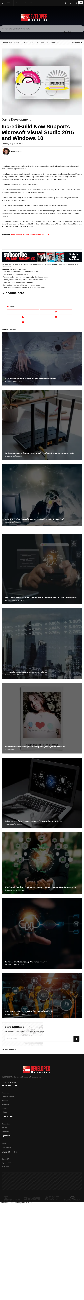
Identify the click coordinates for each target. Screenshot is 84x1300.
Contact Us (6, 1159)
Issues (4, 1128)
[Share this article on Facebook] (23, 312)
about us (5, 1093)
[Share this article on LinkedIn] (23, 317)
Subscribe (6, 1124)
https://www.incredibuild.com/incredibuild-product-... (30, 234)
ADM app (5, 1167)
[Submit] (79, 10)
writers (9, 3)
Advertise (5, 1104)
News (4, 1143)
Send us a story (29, 3)
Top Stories (6, 1147)
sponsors (18, 3)
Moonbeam (13, 1082)
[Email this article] (23, 322)
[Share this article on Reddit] (56, 317)
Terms (4, 1108)
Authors (5, 1100)
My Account (6, 1163)
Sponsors (5, 1131)
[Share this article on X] (56, 312)
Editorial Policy (8, 1097)
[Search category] (68, 32)
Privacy (5, 1112)
